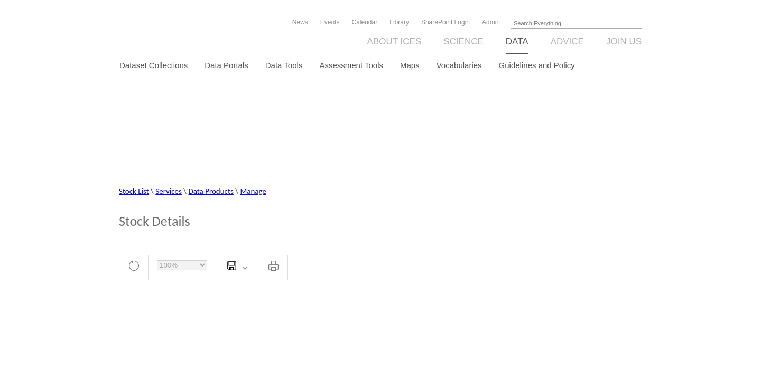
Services (168, 191)
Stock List (134, 191)
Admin (491, 22)
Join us (624, 41)
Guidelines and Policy (537, 65)
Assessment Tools (351, 65)
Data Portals (226, 65)
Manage (253, 191)
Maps (410, 65)
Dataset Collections (153, 65)
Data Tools (284, 65)
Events (330, 22)
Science (463, 41)
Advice (567, 41)
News (300, 22)
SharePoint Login (445, 22)
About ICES (394, 41)
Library (399, 22)
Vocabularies (459, 65)
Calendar (365, 22)
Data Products (211, 191)
